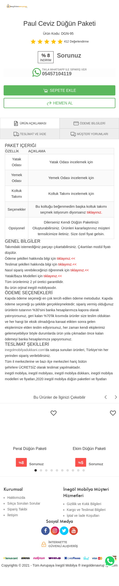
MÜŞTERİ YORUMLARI (89, 134)
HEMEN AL (59, 103)
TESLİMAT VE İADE (29, 134)
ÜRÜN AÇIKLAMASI (29, 123)
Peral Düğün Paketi (30, 449)
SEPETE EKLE (59, 90)
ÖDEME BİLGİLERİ (89, 123)
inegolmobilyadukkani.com (25, 350)
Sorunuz (69, 55)
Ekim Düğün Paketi (89, 449)
